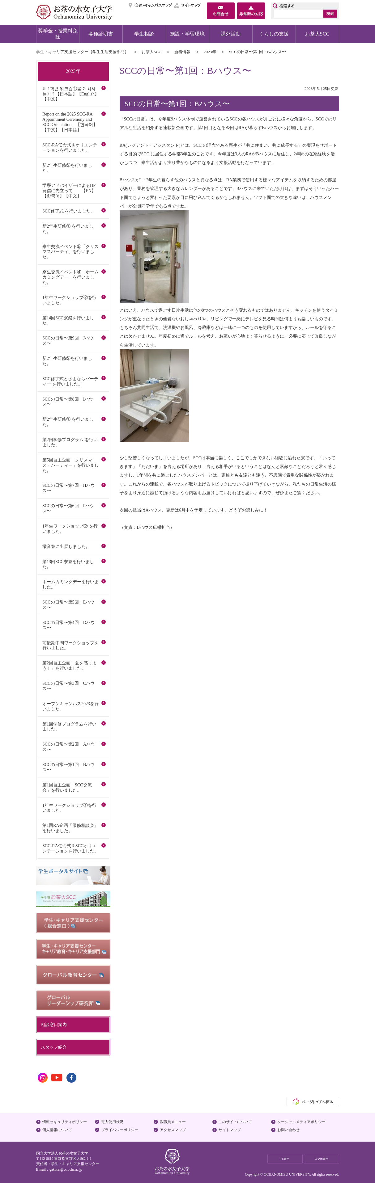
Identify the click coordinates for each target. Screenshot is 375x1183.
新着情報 (182, 51)
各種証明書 (100, 34)
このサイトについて (235, 1122)
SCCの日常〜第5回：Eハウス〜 (68, 605)
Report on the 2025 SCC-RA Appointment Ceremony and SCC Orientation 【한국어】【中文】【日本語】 (69, 122)
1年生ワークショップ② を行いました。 (70, 529)
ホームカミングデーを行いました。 (70, 584)
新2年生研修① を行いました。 (67, 229)
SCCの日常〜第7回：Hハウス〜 (68, 488)
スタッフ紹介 (54, 1047)
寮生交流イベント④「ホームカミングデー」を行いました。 (70, 277)
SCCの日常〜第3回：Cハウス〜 (68, 686)
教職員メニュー (173, 1122)
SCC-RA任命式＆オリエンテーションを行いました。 (69, 147)
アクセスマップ (173, 1130)
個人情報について (57, 1130)
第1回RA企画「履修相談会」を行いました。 (70, 828)
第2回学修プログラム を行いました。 (70, 442)
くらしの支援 (274, 34)
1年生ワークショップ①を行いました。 (69, 808)
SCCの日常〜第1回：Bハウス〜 (68, 767)
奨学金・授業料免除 (58, 34)
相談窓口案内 (54, 1024)
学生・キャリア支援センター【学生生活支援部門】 (82, 51)
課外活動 (231, 34)
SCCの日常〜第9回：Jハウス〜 (67, 340)
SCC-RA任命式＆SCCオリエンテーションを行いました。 (70, 848)
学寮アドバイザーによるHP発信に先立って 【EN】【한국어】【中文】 (69, 190)
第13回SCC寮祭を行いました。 (68, 564)
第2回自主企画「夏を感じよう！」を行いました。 (69, 665)
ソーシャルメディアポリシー (301, 1122)
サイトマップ (188, 5)
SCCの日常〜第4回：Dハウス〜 (68, 625)
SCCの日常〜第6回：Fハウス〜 (68, 508)
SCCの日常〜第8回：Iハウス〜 (67, 402)
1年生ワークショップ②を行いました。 (69, 300)
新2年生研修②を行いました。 (67, 168)
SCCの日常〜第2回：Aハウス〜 (68, 747)
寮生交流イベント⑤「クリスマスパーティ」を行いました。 (70, 251)
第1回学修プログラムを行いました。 (69, 727)
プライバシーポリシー (119, 1130)
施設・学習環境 (187, 34)
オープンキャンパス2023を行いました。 (70, 706)
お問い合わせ (288, 1130)
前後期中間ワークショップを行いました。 (70, 645)
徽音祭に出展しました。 (66, 546)
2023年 (210, 51)
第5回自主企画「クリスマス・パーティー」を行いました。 (70, 465)
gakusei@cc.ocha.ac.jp (65, 1169)
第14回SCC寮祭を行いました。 (68, 320)
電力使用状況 (112, 1122)
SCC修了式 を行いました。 (68, 210)
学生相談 (144, 34)
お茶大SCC (317, 34)
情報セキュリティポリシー (64, 1122)
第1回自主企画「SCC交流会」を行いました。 (67, 787)
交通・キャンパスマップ (150, 5)
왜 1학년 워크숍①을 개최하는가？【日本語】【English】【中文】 (70, 94)
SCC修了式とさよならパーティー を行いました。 (70, 381)
